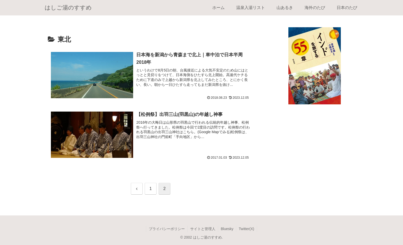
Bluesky (227, 229)
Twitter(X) (246, 229)
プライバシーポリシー (167, 229)
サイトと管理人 (202, 229)
